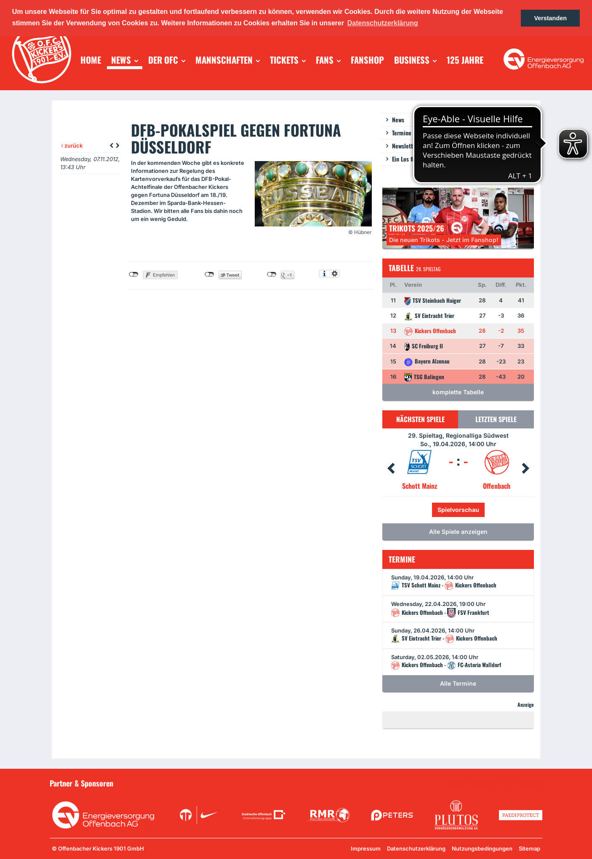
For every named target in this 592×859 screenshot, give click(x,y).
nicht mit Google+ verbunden (272, 274)
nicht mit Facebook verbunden (134, 274)
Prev (390, 468)
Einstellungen (334, 273)
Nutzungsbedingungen (482, 848)
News (398, 119)
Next (525, 468)
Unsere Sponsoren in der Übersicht (494, 782)
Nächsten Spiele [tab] (420, 419)
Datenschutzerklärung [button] (382, 23)
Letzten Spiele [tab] (496, 419)
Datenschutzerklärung (416, 848)
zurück (72, 145)
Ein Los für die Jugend (418, 158)
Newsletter (405, 145)
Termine (401, 132)
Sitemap (529, 848)
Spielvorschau (458, 509)
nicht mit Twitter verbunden (209, 274)
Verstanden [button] (550, 18)
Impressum (366, 848)
